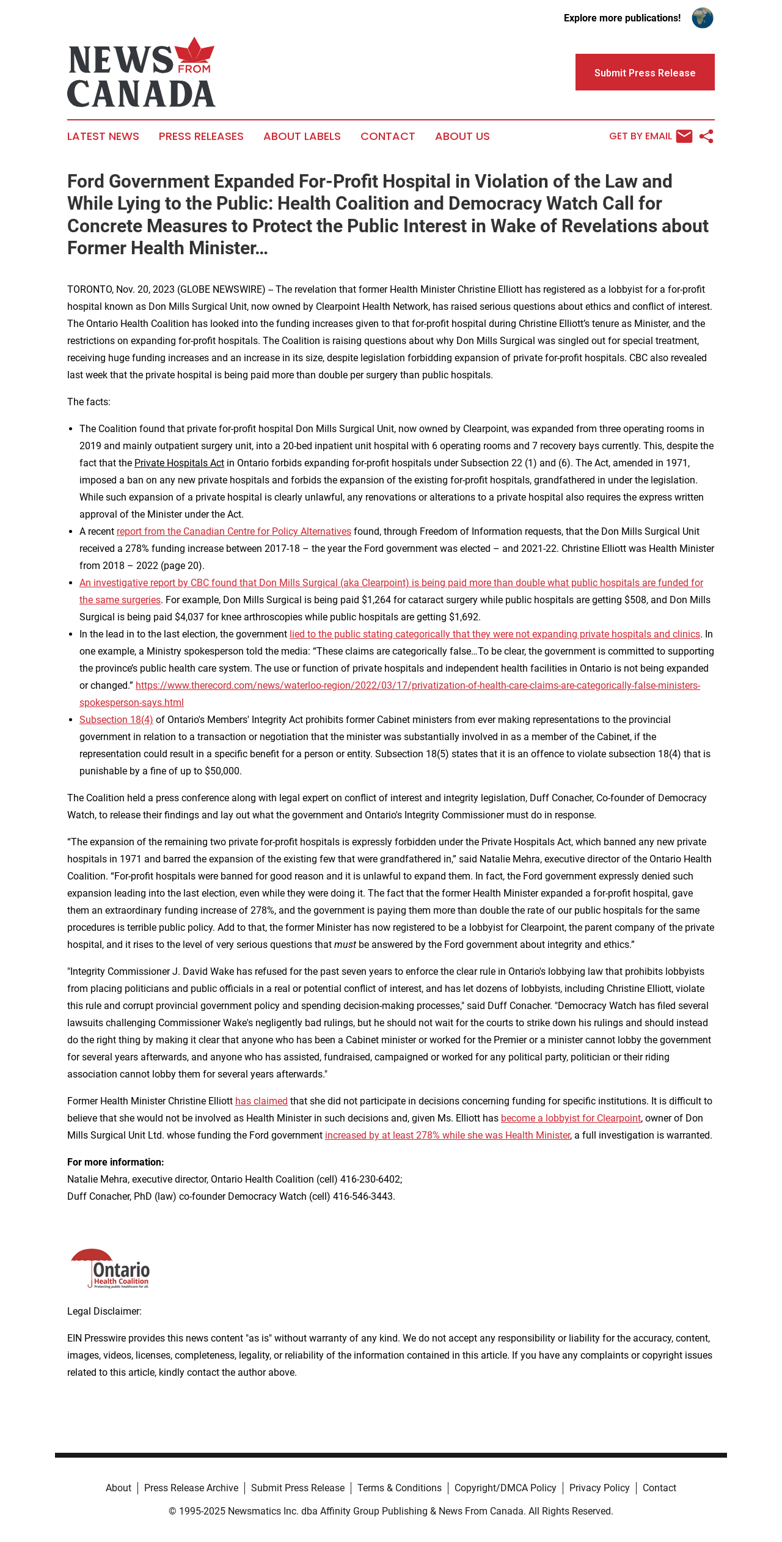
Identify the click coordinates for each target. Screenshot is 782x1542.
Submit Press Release (298, 1488)
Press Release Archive (191, 1488)
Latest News (103, 136)
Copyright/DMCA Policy (506, 1488)
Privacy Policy (599, 1488)
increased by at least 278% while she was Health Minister (447, 1135)
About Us (462, 136)
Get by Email (651, 136)
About (118, 1488)
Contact (387, 136)
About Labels (302, 136)
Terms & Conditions (399, 1488)
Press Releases (201, 136)
